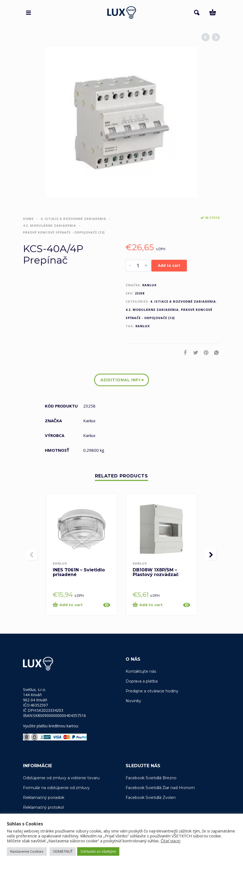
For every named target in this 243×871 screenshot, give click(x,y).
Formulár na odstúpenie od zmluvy (56, 787)
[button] (28, 12)
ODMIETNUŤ (63, 851)
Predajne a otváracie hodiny (152, 691)
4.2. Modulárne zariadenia (49, 225)
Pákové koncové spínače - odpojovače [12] (64, 232)
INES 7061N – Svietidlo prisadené (79, 572)
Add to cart (169, 265)
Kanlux (149, 285)
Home (28, 219)
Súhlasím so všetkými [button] (98, 851)
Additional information (120, 379)
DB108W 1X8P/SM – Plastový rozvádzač (155, 572)
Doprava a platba (142, 681)
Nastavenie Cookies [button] (27, 851)
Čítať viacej (170, 840)
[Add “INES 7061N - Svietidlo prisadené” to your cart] (76, 605)
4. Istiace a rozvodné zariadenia (73, 219)
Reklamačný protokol (43, 807)
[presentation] (32, 554)
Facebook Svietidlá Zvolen (151, 797)
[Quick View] (106, 605)
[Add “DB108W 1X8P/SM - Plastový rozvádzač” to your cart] (156, 605)
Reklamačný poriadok (43, 797)
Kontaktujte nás (141, 671)
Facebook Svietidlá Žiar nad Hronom (160, 787)
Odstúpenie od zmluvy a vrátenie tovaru (61, 777)
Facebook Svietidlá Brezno (151, 777)
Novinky (133, 700)
